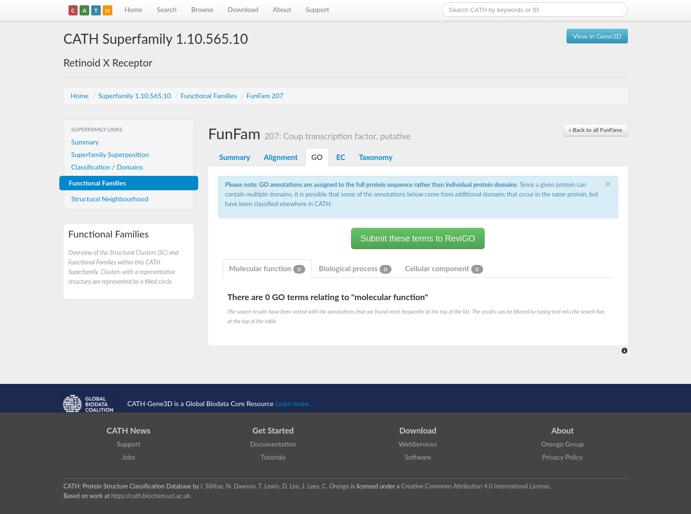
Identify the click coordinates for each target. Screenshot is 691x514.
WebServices (418, 444)
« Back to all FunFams (595, 129)
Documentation (273, 444)
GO (317, 157)
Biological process (355, 269)
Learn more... (294, 403)
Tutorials (272, 457)
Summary (85, 142)
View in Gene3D (597, 36)
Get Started (273, 430)
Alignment (281, 157)
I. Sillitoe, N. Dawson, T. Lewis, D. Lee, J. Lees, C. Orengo (275, 486)
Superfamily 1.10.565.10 (135, 96)
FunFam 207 (264, 96)
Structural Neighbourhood (110, 199)
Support (317, 9)
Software (418, 457)
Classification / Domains (107, 167)
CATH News (128, 430)
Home (133, 9)
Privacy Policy (562, 457)
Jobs (128, 457)
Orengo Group (562, 444)
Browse (202, 9)
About (282, 9)
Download (243, 9)
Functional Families (210, 96)
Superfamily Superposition (110, 154)
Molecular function (267, 269)
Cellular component (444, 269)
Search (166, 9)
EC (340, 157)
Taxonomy (376, 157)
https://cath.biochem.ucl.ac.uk (150, 496)
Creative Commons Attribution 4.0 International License (475, 486)
